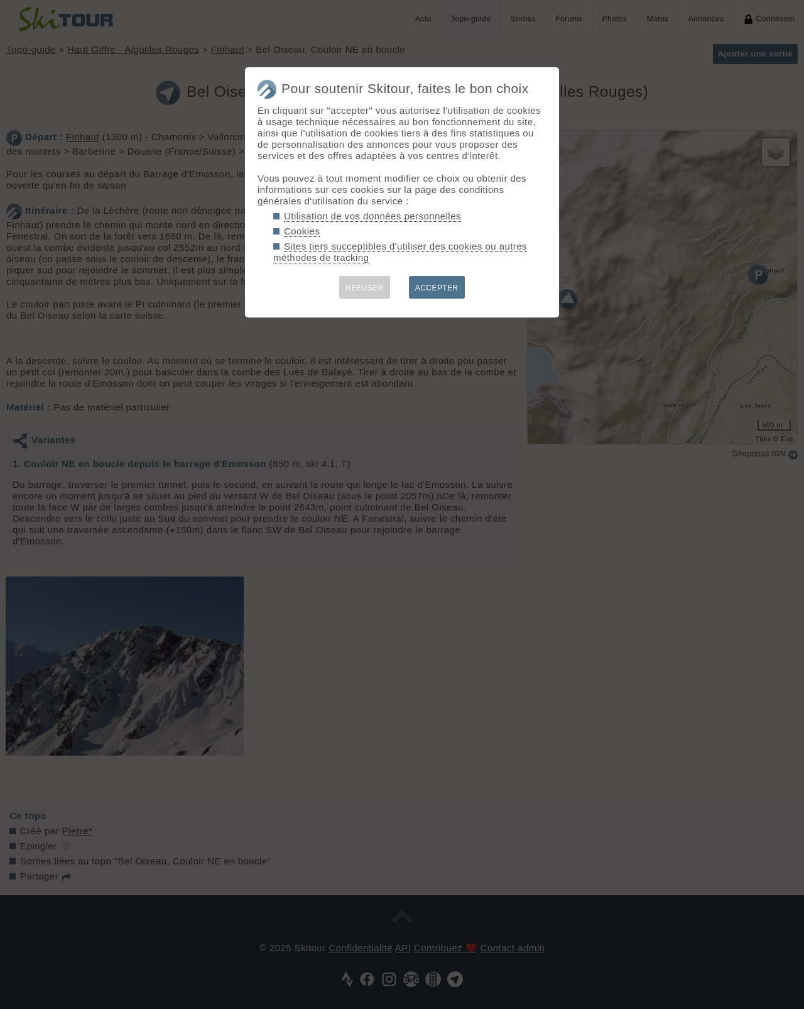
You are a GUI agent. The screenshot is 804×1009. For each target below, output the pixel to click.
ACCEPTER (437, 288)
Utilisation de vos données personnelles (372, 216)
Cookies (302, 231)
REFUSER (364, 288)
